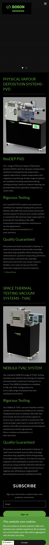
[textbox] (24, 504)
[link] (16, 4)
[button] (22, 67)
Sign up (24, 514)
